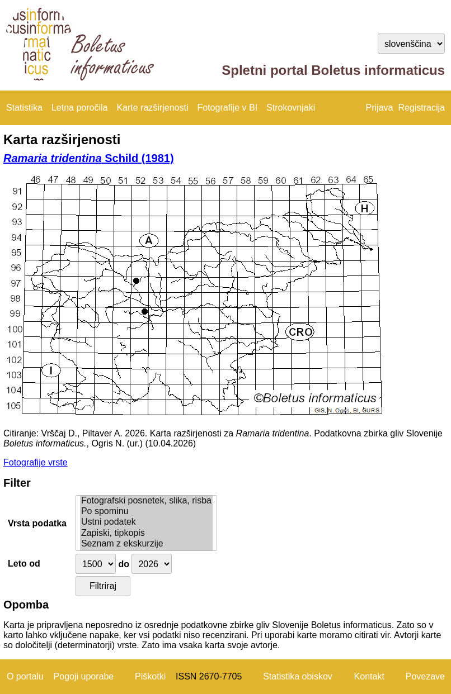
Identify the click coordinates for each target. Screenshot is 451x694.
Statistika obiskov (297, 676)
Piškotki (150, 676)
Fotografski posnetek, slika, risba (146, 501)
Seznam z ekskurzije (146, 544)
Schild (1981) (88, 158)
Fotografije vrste (35, 462)
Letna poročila (79, 107)
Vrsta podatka (37, 523)
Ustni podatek (146, 522)
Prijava (379, 107)
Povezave (425, 676)
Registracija (421, 107)
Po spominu (146, 511)
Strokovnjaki (290, 107)
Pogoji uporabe (84, 676)
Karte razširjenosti (152, 107)
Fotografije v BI (227, 107)
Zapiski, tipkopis (146, 533)
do (123, 564)
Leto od (24, 563)
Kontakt (369, 676)
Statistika (24, 107)
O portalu (25, 676)
